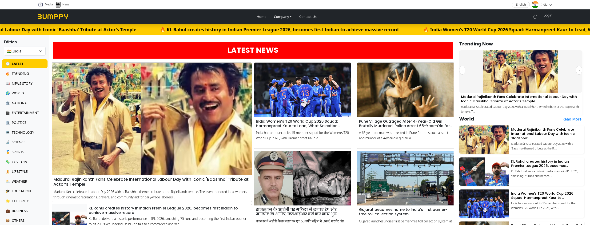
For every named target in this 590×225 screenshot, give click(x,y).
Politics (16, 122)
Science (15, 142)
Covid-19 (16, 162)
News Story (19, 83)
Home (261, 16)
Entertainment (22, 112)
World (15, 93)
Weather (16, 181)
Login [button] (547, 15)
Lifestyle (17, 171)
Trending (17, 73)
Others (15, 220)
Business (17, 211)
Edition (10, 41)
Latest (15, 63)
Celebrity (17, 201)
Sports (15, 152)
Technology (20, 132)
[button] (283, 16)
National (17, 103)
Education (18, 191)
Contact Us (307, 16)
